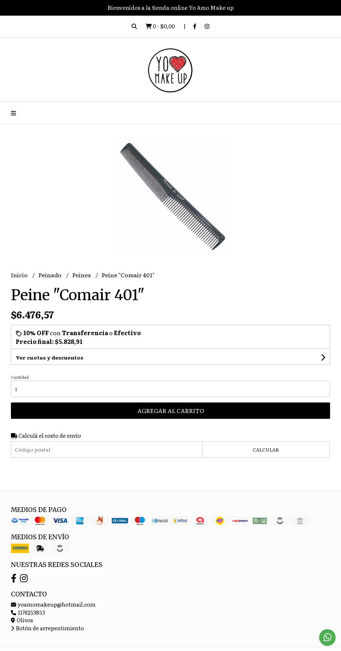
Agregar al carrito (170, 410)
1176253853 (28, 612)
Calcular (266, 449)
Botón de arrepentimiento (47, 628)
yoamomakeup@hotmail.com (53, 604)
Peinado (51, 274)
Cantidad (20, 377)
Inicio (20, 274)
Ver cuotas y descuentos (49, 357)
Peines (82, 274)
